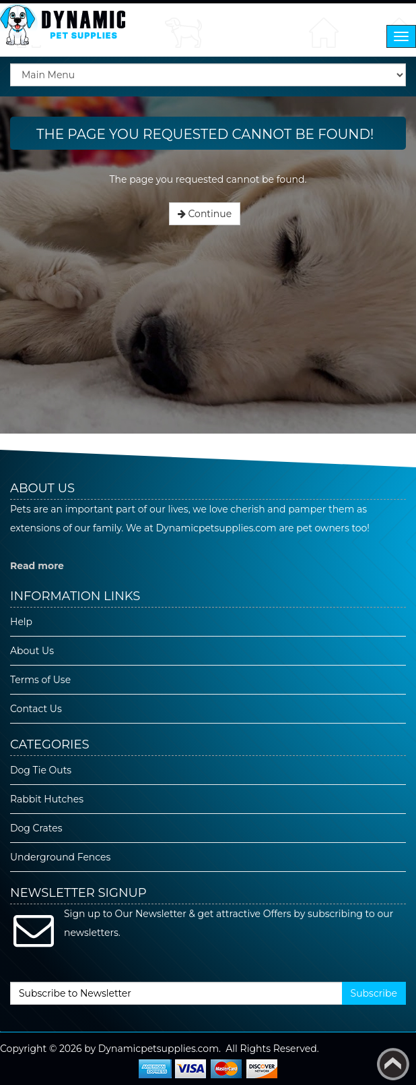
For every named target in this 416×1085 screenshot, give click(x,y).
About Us (32, 651)
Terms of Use (40, 680)
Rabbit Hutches (46, 799)
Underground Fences (60, 857)
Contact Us (36, 709)
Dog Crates (36, 828)
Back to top (393, 1064)
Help (21, 622)
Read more (37, 566)
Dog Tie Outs (40, 770)
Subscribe (374, 993)
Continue (205, 214)
